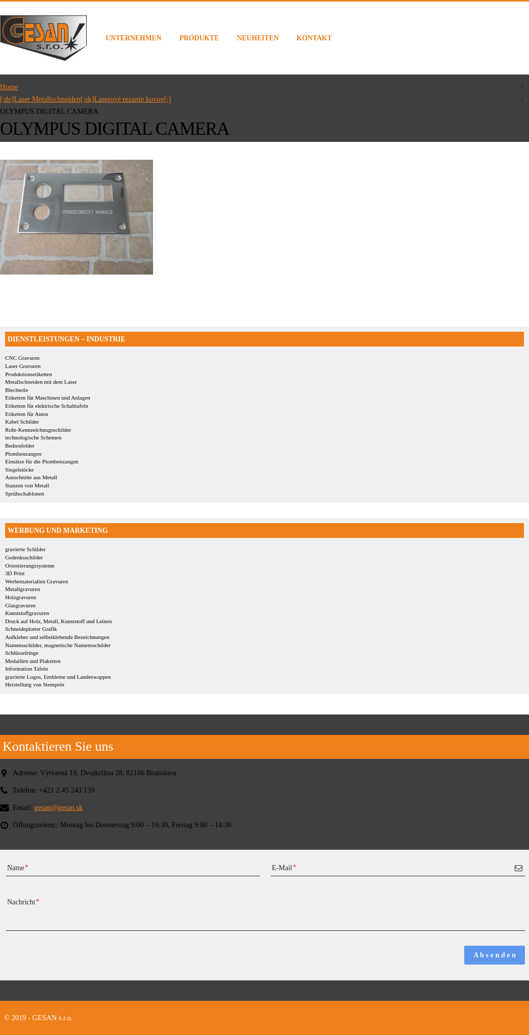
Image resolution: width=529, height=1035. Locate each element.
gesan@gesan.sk (58, 807)
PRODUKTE (199, 38)
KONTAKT (314, 38)
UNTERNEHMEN (134, 38)
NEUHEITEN (258, 38)
